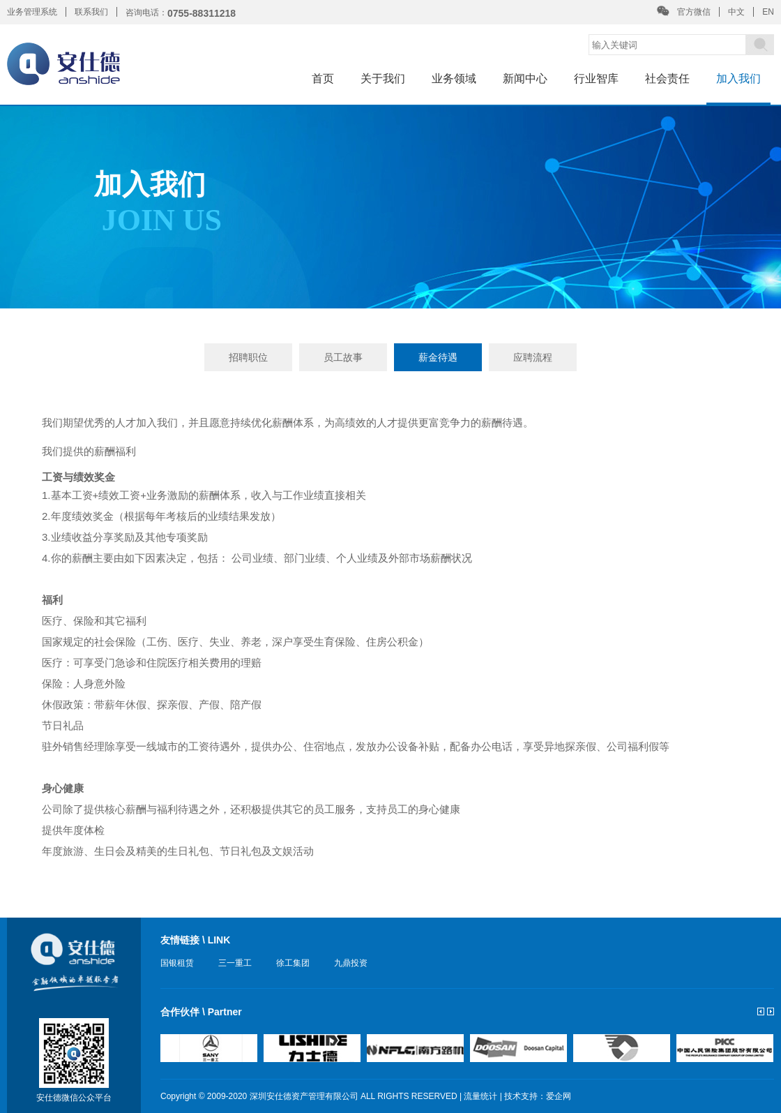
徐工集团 (293, 963)
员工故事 (343, 357)
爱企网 (558, 1096)
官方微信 (683, 12)
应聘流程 (532, 357)
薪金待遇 (437, 357)
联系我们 (91, 12)
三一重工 (235, 963)
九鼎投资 (350, 963)
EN (768, 12)
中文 (736, 12)
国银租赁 (177, 963)
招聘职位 (248, 357)
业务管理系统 (32, 12)
